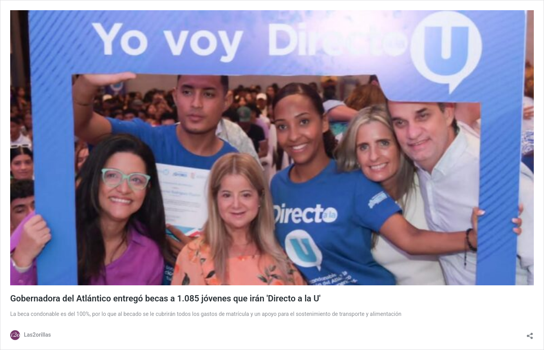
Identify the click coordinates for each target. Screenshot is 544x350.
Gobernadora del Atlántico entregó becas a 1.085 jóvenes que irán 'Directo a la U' (165, 298)
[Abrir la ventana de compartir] (530, 334)
